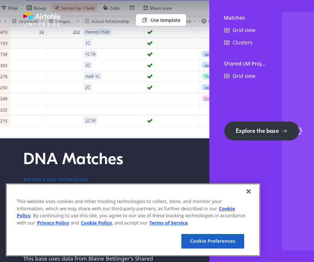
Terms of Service (168, 222)
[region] (133, 219)
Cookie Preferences (212, 241)
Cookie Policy (96, 222)
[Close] (249, 191)
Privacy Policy (53, 222)
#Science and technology (56, 179)
